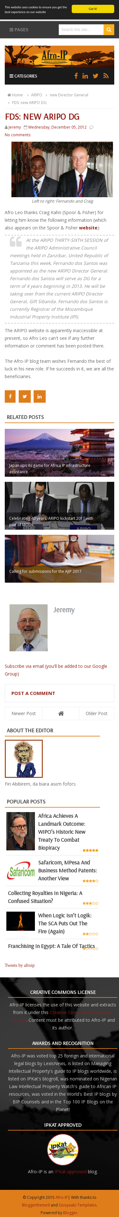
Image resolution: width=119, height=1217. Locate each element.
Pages (19, 29)
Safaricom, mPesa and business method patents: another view (67, 870)
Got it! (93, 9)
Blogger (70, 1212)
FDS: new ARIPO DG (26, 102)
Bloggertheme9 (36, 1205)
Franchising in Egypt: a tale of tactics (51, 946)
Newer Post (23, 713)
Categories (23, 76)
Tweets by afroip (20, 965)
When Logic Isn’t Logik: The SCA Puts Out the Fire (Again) (64, 923)
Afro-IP (62, 1197)
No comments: (18, 135)
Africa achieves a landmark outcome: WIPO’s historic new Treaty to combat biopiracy (61, 831)
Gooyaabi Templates (77, 1205)
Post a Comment (33, 693)
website (88, 228)
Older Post (97, 713)
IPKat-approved (71, 1171)
